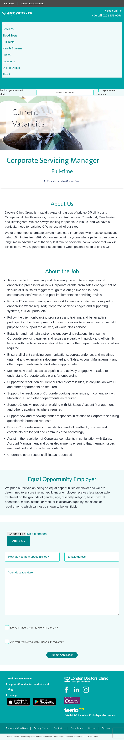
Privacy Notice (41, 728)
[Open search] (3, 23)
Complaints (77, 728)
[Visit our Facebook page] (67, 689)
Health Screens (12, 48)
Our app (12, 694)
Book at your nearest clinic (11, 92)
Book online (113, 11)
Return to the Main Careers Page (62, 181)
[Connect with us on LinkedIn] (76, 689)
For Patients (8, 3)
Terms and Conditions (17, 728)
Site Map (106, 728)
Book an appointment (19, 678)
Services (8, 29)
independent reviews (105, 715)
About (6, 74)
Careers (92, 728)
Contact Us (59, 728)
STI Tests (8, 42)
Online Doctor (11, 67)
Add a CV (18, 540)
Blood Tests (9, 35)
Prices (6, 55)
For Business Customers (32, 3)
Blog (10, 689)
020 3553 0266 (112, 15)
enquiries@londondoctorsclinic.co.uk (27, 684)
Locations (8, 61)
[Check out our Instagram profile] (86, 689)
